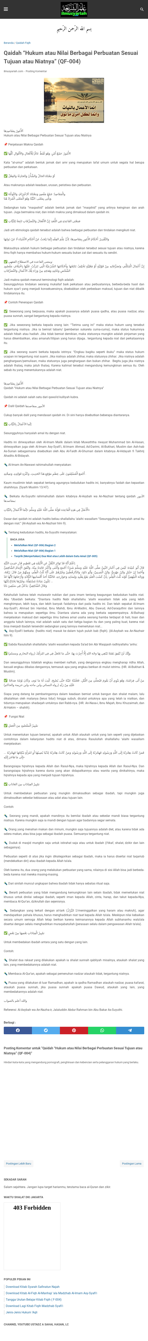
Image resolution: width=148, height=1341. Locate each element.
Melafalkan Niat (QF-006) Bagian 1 (35, 550)
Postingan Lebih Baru (18, 1163)
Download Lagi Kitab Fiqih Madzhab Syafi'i (34, 1306)
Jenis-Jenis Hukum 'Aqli (21, 1312)
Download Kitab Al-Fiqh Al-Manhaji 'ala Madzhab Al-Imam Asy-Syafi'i (51, 1293)
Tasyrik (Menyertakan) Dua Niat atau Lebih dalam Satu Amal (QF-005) (55, 556)
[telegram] (130, 1030)
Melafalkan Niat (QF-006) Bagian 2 (35, 545)
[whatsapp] (102, 1030)
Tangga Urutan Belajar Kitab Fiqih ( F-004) (34, 1299)
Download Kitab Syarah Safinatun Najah (33, 1287)
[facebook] (18, 1030)
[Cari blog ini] (142, 9)
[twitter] (46, 1030)
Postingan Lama (131, 1163)
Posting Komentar (36, 71)
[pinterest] (74, 1030)
